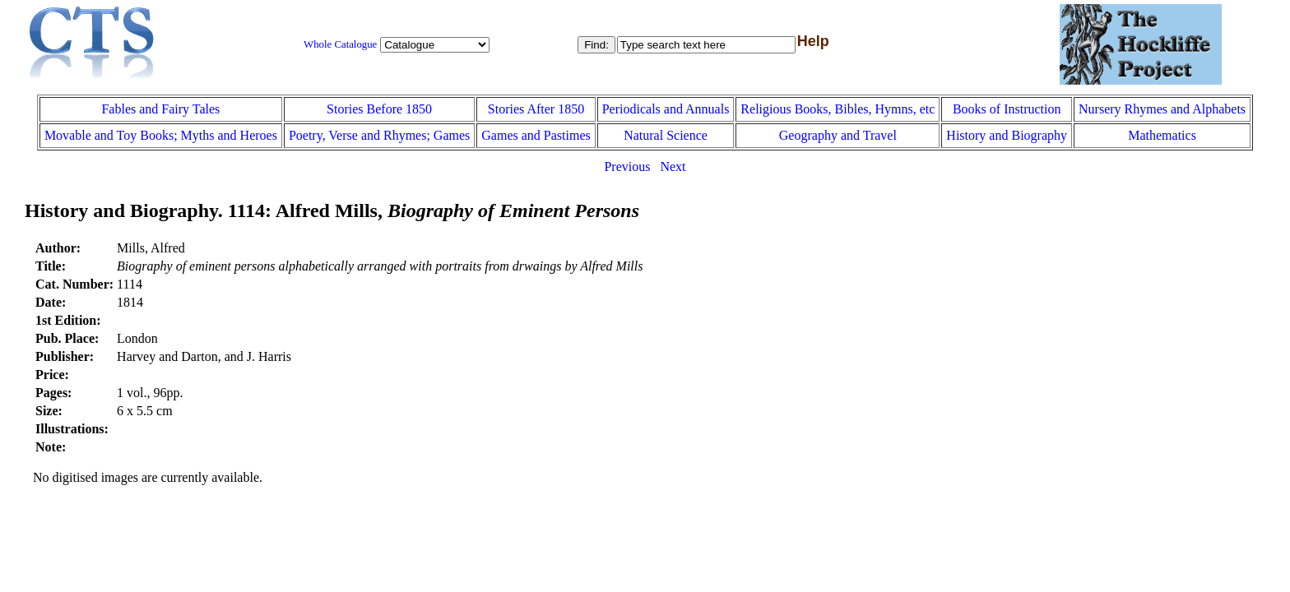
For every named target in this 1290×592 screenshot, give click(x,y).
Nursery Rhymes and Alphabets (1162, 109)
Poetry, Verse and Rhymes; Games (379, 135)
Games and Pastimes (535, 135)
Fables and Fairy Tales (160, 109)
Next (672, 166)
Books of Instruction (1007, 109)
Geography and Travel (838, 135)
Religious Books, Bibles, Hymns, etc (837, 109)
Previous (627, 166)
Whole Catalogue (340, 44)
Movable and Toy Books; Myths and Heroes (160, 135)
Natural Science (666, 135)
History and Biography (1006, 135)
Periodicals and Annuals (666, 109)
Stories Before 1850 (379, 109)
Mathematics (1162, 135)
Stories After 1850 (536, 109)
